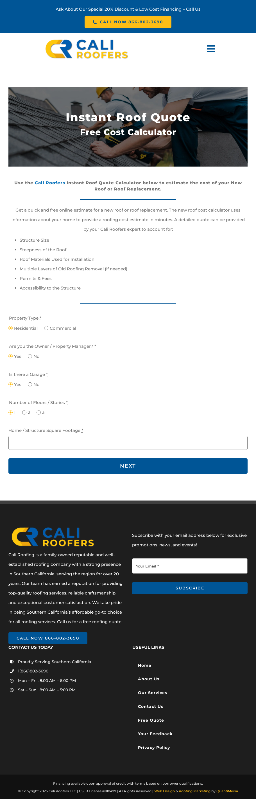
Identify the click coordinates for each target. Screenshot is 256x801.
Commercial (63, 328)
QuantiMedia (227, 791)
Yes (17, 356)
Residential (26, 328)
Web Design (164, 791)
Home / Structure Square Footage (45, 430)
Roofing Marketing (194, 791)
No (36, 356)
